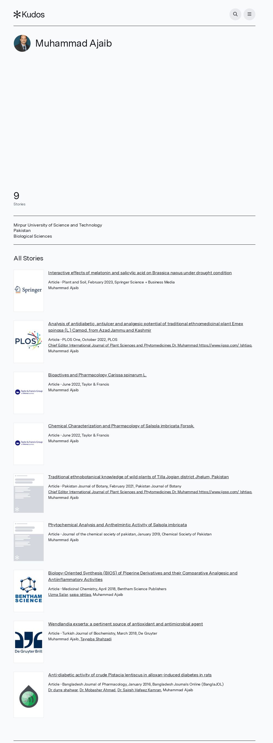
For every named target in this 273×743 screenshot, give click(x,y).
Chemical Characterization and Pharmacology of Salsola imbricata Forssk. (121, 425)
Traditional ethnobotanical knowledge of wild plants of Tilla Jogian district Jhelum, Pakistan (138, 476)
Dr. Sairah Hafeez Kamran (139, 690)
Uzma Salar (58, 594)
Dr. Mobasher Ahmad (98, 690)
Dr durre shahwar (63, 690)
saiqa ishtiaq (80, 594)
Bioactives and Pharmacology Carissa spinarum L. (97, 374)
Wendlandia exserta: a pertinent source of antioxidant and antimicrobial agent (125, 623)
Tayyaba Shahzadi (95, 639)
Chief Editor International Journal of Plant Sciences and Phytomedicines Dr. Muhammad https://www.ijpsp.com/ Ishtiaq (149, 345)
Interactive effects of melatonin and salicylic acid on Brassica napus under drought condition (140, 272)
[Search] (235, 14)
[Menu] (249, 14)
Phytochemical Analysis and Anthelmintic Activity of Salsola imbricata (117, 524)
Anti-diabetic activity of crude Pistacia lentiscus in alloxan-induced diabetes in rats (130, 674)
